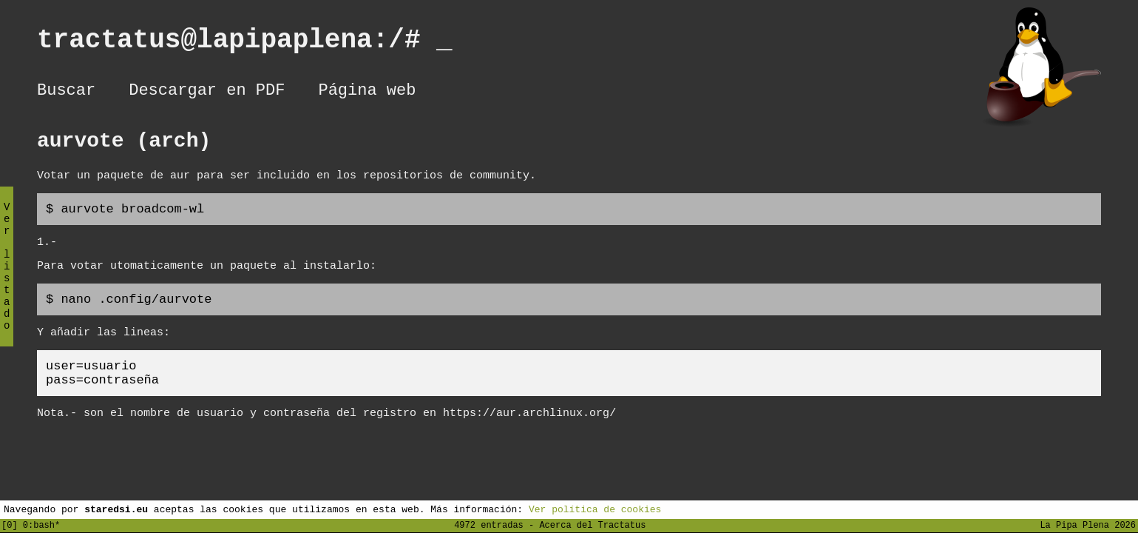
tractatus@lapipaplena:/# (245, 43)
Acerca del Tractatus (592, 524)
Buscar (66, 92)
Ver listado (7, 278)
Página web (367, 92)
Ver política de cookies (595, 508)
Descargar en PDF (207, 92)
